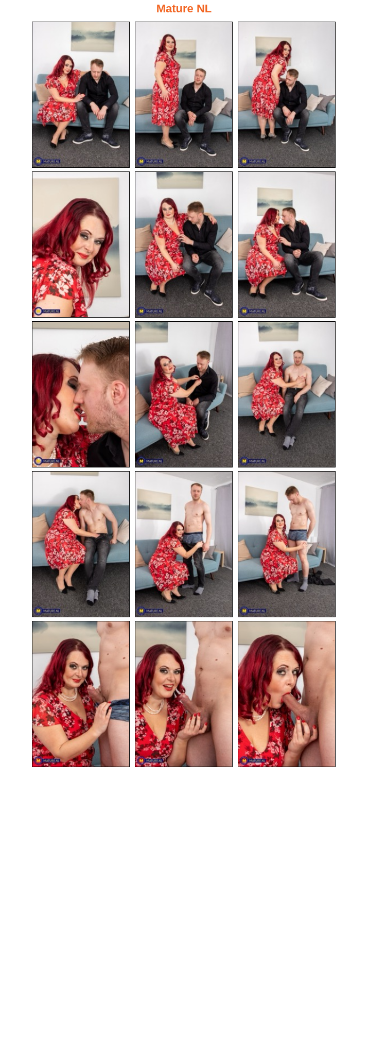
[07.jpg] (81, 394)
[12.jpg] (287, 544)
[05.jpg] (184, 244)
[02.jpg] (184, 95)
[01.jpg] (81, 95)
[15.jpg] (287, 694)
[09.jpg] (287, 394)
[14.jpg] (184, 694)
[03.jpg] (287, 95)
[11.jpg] (184, 544)
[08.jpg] (184, 394)
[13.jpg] (81, 694)
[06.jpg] (287, 244)
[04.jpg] (81, 244)
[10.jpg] (81, 544)
